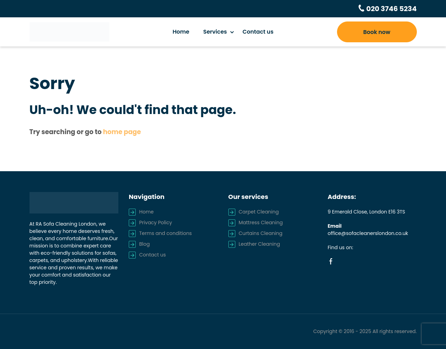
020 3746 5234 (390, 9)
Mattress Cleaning (261, 222)
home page (122, 132)
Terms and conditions (165, 233)
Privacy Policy (155, 222)
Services (215, 32)
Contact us (258, 32)
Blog (144, 244)
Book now (376, 32)
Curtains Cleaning (261, 233)
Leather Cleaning (259, 244)
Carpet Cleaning (259, 211)
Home (180, 32)
